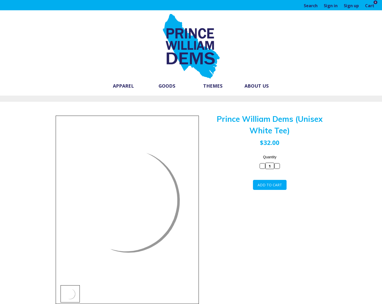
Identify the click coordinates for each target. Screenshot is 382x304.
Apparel (126, 86)
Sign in (331, 5)
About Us (256, 86)
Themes (212, 86)
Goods (169, 86)
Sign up (351, 5)
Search (311, 5)
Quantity (269, 157)
